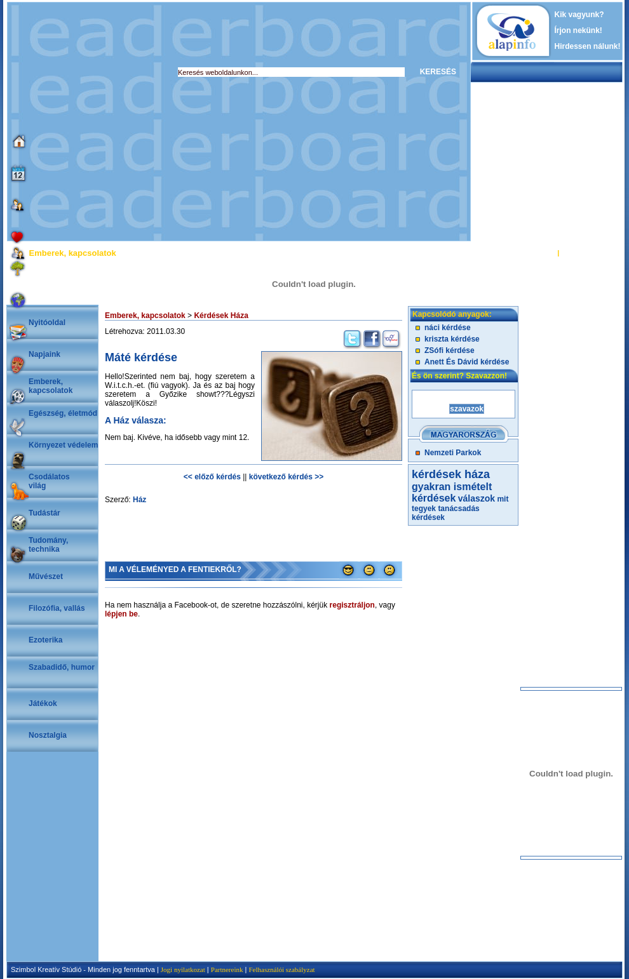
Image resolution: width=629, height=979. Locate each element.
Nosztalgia (48, 735)
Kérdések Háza (221, 315)
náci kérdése (447, 327)
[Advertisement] (119, 122)
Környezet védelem (63, 445)
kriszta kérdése (452, 339)
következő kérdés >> (286, 476)
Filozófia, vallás (57, 608)
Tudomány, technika (48, 545)
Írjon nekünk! (578, 30)
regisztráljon (352, 605)
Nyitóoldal (47, 322)
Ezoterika (45, 640)
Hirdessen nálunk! (588, 46)
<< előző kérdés (212, 476)
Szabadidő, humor (62, 667)
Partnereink (227, 969)
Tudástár (44, 513)
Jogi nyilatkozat (183, 969)
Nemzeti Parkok (452, 452)
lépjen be (121, 613)
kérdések (428, 517)
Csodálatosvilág (49, 481)
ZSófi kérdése (449, 350)
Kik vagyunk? (579, 14)
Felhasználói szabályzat (281, 969)
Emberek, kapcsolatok (50, 386)
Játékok (43, 703)
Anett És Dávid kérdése (466, 361)
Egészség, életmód (63, 413)
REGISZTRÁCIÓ (587, 252)
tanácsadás (458, 508)
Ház (139, 499)
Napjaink (44, 354)
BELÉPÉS (539, 252)
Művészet (46, 576)
